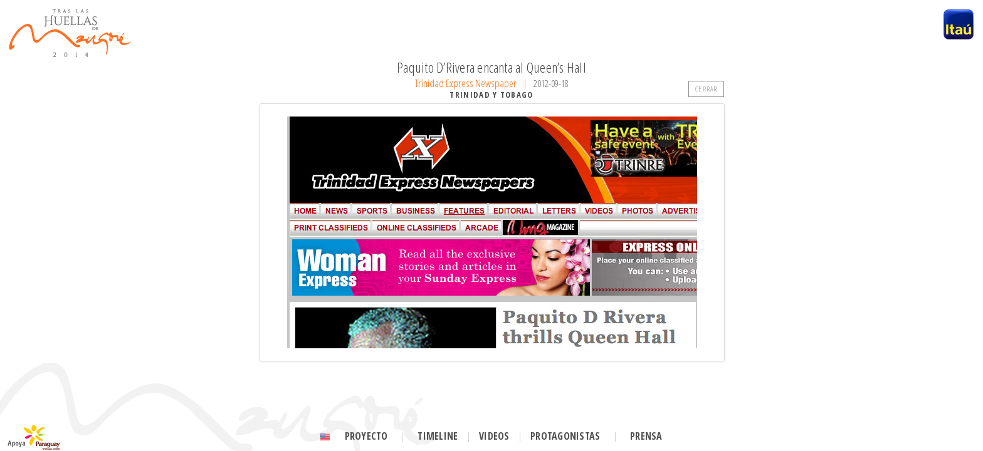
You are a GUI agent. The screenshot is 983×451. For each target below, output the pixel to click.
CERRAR (706, 88)
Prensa (646, 436)
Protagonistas (565, 436)
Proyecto (366, 436)
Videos (494, 436)
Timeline (438, 436)
